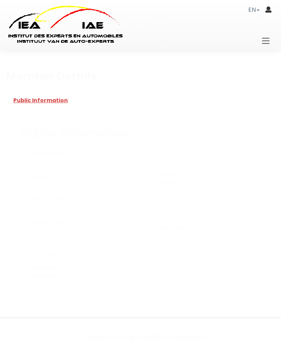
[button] (254, 9)
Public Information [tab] (40, 100)
